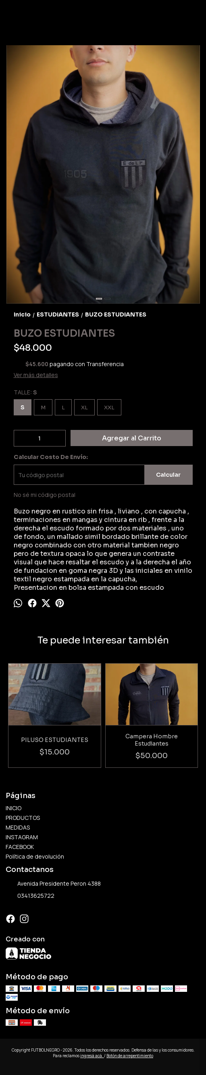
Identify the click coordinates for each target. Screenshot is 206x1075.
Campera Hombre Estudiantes (151, 740)
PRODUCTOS (23, 817)
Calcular (168, 474)
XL (84, 407)
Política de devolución (35, 856)
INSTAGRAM (22, 837)
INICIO (13, 808)
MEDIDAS (18, 827)
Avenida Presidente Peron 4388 (53, 883)
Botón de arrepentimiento (129, 1055)
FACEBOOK (20, 847)
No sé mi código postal (44, 495)
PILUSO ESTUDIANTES (54, 740)
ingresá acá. (92, 1055)
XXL (109, 407)
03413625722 (30, 896)
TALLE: (25, 392)
